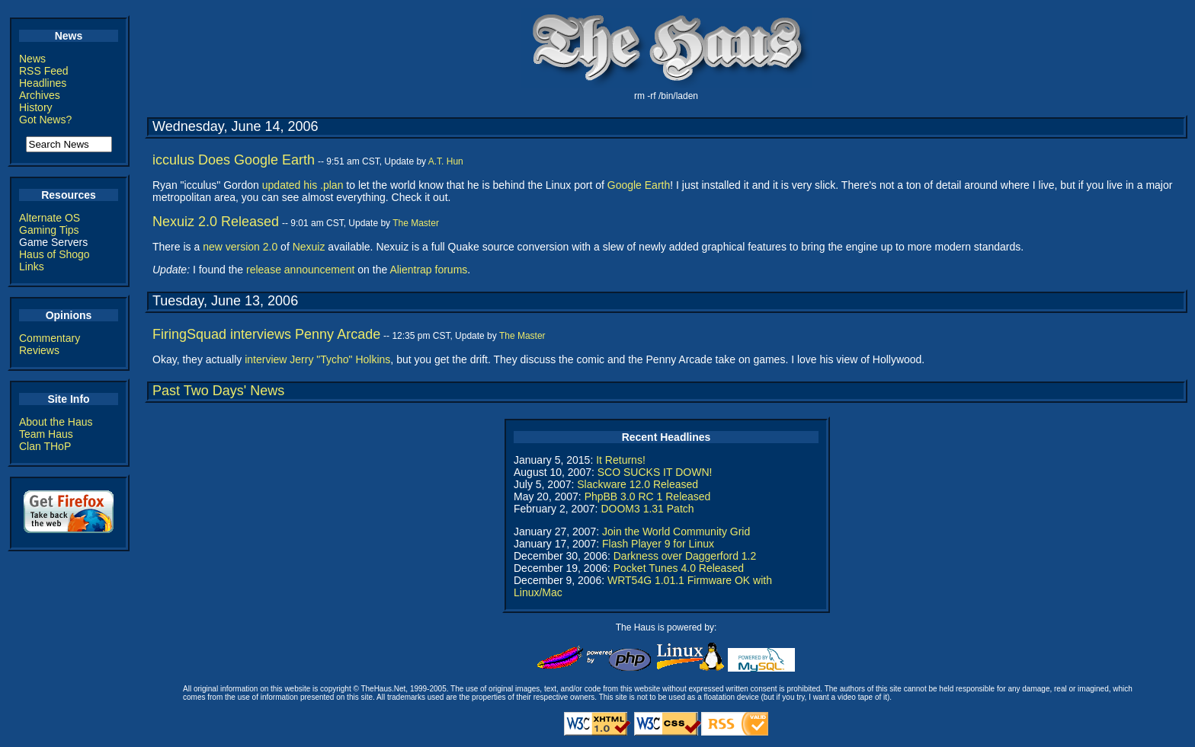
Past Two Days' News (218, 390)
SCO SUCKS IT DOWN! (655, 472)
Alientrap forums (428, 269)
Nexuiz (309, 247)
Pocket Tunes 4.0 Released (679, 568)
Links (31, 266)
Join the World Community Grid (676, 531)
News (32, 59)
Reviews (39, 350)
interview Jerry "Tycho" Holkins (317, 359)
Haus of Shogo (54, 254)
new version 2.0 (240, 247)
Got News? (45, 119)
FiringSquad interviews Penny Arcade (266, 334)
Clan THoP (45, 446)
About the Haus (56, 422)
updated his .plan (303, 185)
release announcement (300, 269)
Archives (39, 95)
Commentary (49, 338)
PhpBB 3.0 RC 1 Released (648, 496)
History (36, 107)
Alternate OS (49, 218)
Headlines (42, 83)
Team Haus (46, 434)
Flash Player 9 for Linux (658, 544)
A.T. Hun (445, 161)
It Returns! (621, 460)
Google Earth (639, 185)
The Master (415, 223)
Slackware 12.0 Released (637, 484)
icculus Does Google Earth (233, 160)
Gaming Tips (49, 230)
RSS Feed (44, 71)
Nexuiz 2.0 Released (215, 221)
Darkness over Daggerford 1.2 (685, 556)
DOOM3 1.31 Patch (647, 509)
